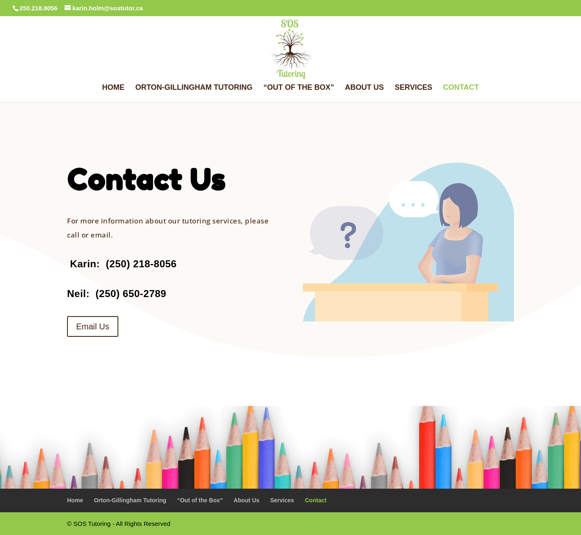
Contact (461, 87)
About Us (364, 87)
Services (413, 87)
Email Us (92, 326)
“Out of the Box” (298, 87)
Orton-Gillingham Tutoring (193, 87)
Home (113, 87)
